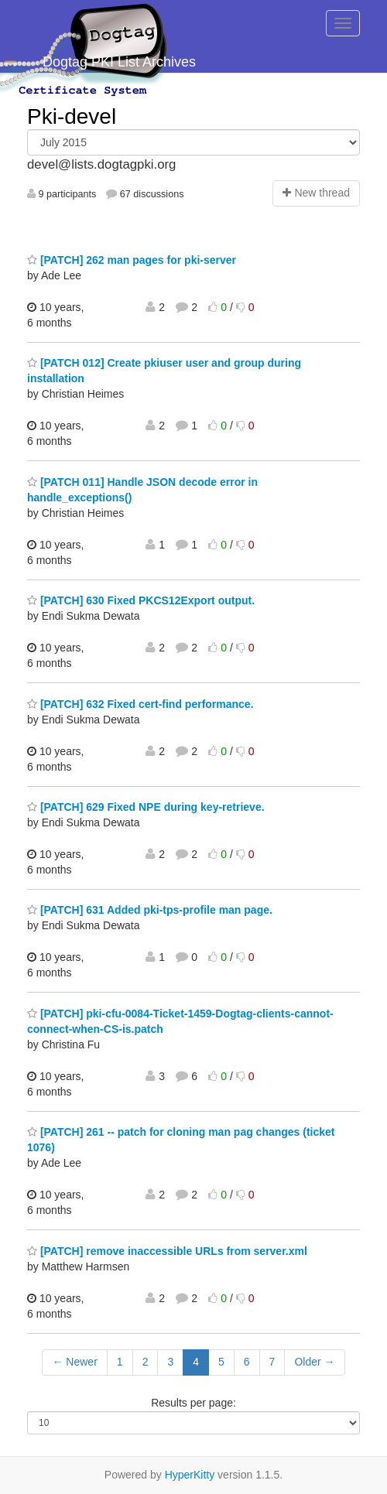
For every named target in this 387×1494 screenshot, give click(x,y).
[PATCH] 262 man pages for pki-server (131, 260)
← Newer (74, 1362)
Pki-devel (71, 116)
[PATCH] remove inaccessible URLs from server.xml (167, 1251)
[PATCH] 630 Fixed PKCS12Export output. (141, 600)
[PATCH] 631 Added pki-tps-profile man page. (149, 910)
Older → (314, 1362)
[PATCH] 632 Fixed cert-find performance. (140, 704)
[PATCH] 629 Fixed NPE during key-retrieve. (146, 807)
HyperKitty (190, 1474)
